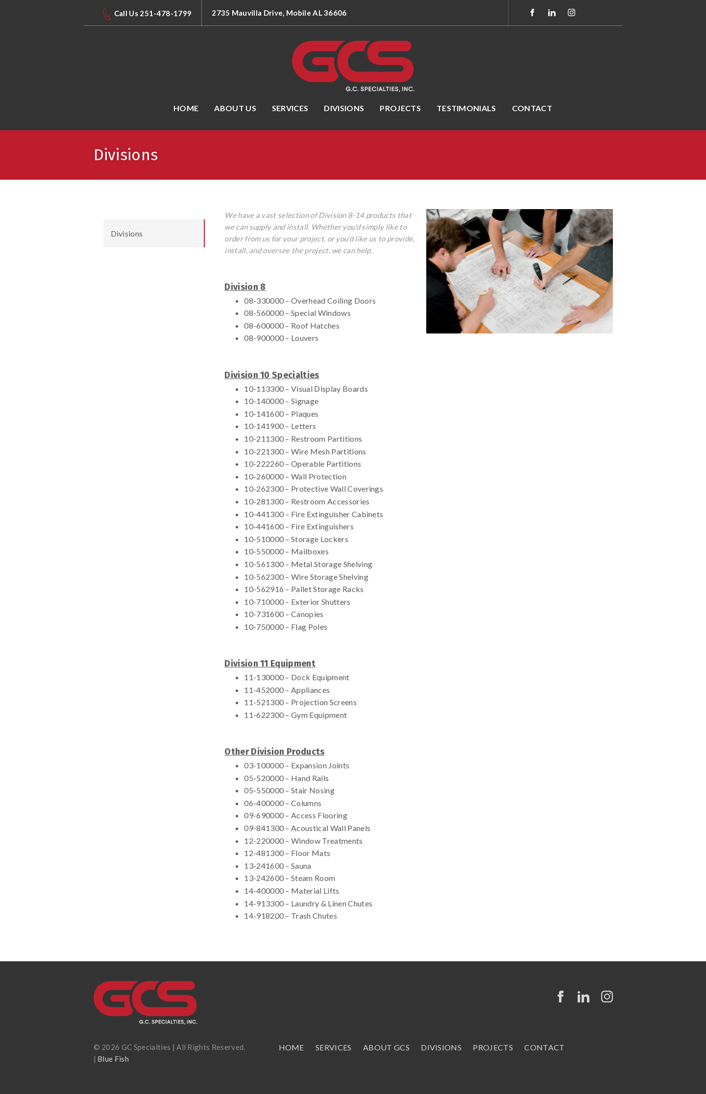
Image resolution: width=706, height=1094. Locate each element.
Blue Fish (113, 1058)
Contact (532, 108)
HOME (291, 1047)
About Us (235, 108)
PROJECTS (493, 1047)
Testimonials (466, 108)
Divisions (344, 108)
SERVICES (334, 1047)
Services (290, 108)
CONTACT (544, 1047)
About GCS (386, 1047)
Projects (400, 108)
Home (185, 108)
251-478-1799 (166, 13)
